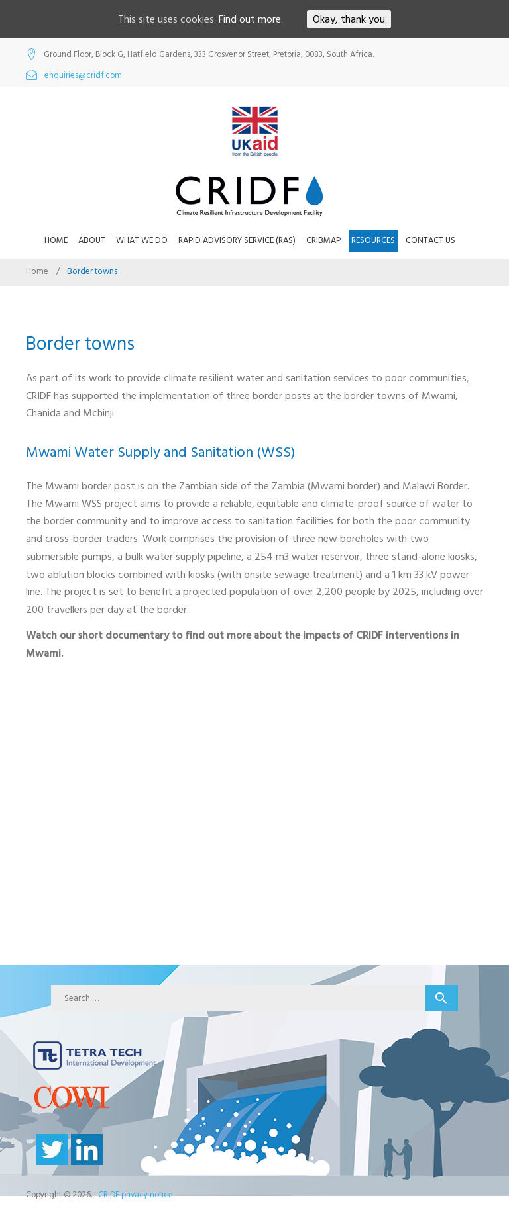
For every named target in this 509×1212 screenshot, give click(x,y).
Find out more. (251, 19)
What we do (142, 240)
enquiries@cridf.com (83, 76)
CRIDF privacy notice (135, 1194)
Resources (373, 240)
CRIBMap (323, 240)
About (91, 240)
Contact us (430, 240)
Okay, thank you (349, 19)
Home (56, 240)
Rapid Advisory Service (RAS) (237, 240)
